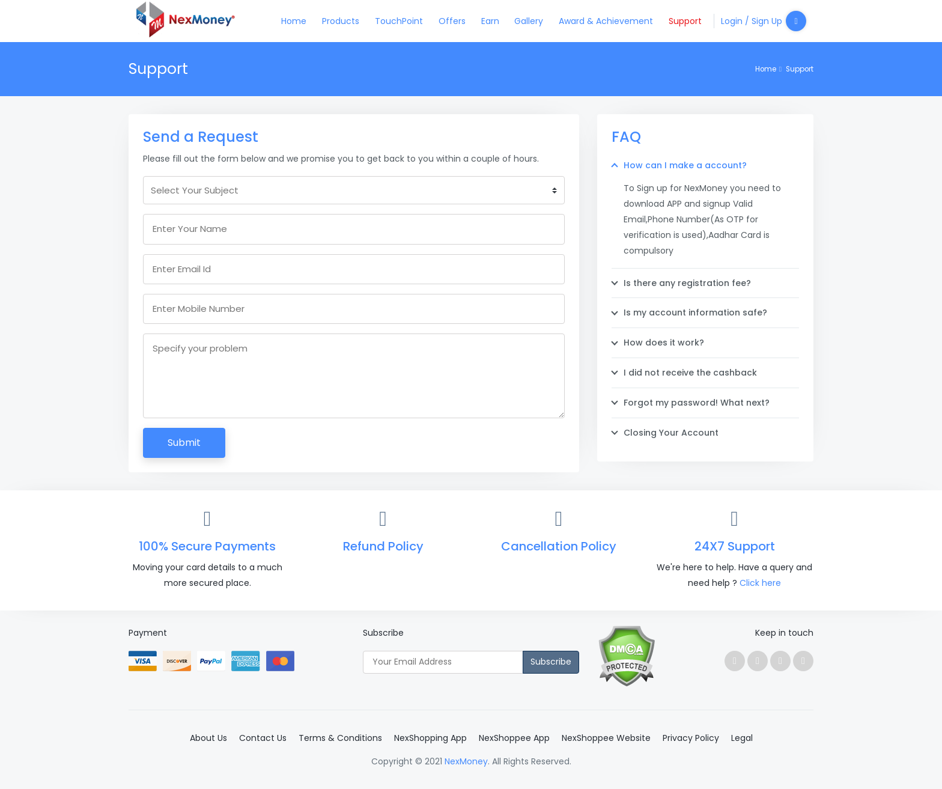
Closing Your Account (671, 433)
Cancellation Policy (558, 546)
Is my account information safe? (695, 312)
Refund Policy (383, 546)
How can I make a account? (685, 165)
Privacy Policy (691, 738)
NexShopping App (430, 738)
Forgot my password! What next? (697, 403)
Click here (760, 583)
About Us (208, 738)
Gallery (528, 21)
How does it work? (664, 343)
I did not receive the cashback (690, 373)
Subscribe (550, 662)
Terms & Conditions (340, 738)
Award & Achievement (606, 21)
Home (293, 21)
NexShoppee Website (606, 738)
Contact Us (263, 738)
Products (340, 21)
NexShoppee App (514, 738)
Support (685, 21)
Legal (742, 738)
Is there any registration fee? (687, 283)
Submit (184, 442)
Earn (490, 21)
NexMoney (466, 761)
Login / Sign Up (763, 21)
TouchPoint (399, 21)
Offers (452, 21)
